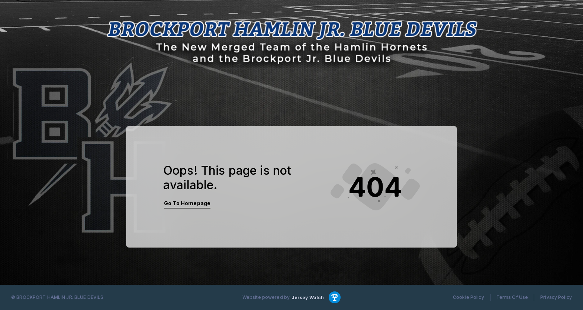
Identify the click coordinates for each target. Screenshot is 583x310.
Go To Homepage (187, 203)
